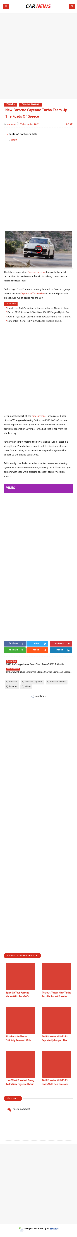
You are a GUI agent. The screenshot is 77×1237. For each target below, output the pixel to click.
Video (26, 687)
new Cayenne (39, 416)
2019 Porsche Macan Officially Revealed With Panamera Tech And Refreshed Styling (18, 1039)
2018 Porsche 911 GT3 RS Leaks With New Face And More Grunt (55, 1083)
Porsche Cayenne (30, 104)
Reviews (11, 687)
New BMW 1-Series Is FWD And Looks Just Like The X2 (35, 321)
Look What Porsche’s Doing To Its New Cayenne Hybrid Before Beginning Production (20, 1083)
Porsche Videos (56, 682)
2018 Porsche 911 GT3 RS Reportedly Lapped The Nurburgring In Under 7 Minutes (55, 1039)
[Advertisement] (38, 57)
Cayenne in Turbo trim (32, 294)
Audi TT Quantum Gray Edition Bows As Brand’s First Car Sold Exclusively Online (39, 317)
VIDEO (14, 140)
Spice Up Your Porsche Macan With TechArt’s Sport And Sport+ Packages (20, 995)
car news (54, 1229)
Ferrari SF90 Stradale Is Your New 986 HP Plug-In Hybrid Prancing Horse (39, 313)
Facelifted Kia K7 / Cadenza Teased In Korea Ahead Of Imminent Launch (39, 308)
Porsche (10, 104)
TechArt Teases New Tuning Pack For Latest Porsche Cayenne (56, 995)
